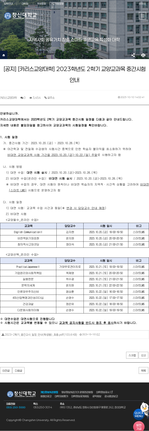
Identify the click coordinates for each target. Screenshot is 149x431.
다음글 (18, 370)
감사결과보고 (111, 396)
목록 (143, 370)
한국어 (142, 3)
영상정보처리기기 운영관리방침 (77, 392)
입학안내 (8, 3)
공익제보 (96, 396)
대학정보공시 (103, 392)
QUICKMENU (138, 414)
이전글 (6, 370)
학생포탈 (41, 3)
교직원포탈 (58, 3)
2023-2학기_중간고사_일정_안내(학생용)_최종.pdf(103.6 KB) (41, 334)
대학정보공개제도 (80, 396)
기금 (139, 426)
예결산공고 (45, 396)
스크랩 (132, 355)
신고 (143, 355)
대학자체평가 (61, 396)
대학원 (25, 3)
